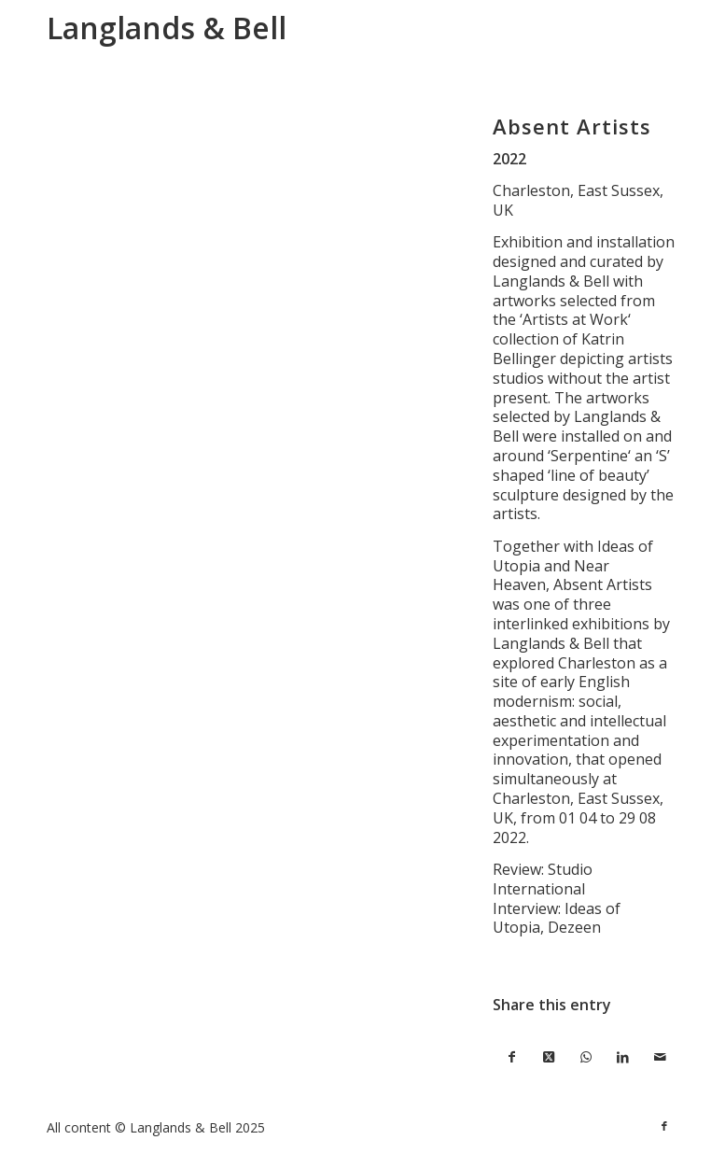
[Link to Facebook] (664, 1126)
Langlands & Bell (166, 27)
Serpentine (589, 455)
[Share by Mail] (659, 1057)
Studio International (543, 879)
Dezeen (574, 927)
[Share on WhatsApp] (586, 1057)
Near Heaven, (551, 576)
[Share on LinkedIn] (623, 1057)
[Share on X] (548, 1057)
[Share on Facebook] (511, 1057)
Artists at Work (575, 319)
